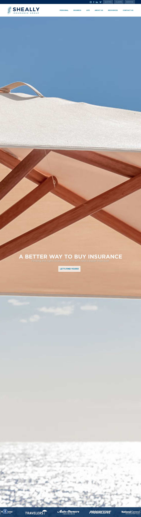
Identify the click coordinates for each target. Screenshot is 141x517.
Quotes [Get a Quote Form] (108, 2)
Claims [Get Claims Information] (119, 2)
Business (77, 10)
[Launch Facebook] (94, 2)
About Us (99, 10)
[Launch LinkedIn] (97, 2)
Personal (64, 10)
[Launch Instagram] (91, 2)
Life (88, 10)
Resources (113, 10)
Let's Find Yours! (69, 269)
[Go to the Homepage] (27, 10)
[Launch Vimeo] (101, 2)
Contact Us (128, 10)
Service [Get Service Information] (129, 2)
